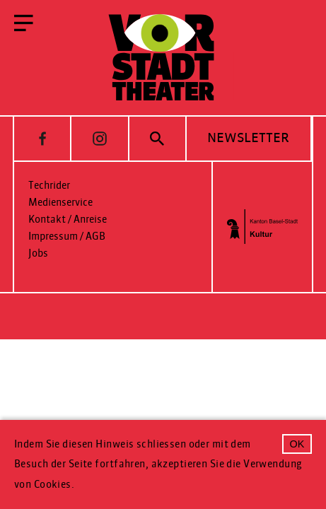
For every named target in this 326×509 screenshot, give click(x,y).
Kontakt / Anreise (67, 219)
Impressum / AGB (66, 236)
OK (297, 444)
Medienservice (60, 203)
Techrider (49, 186)
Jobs (38, 253)
